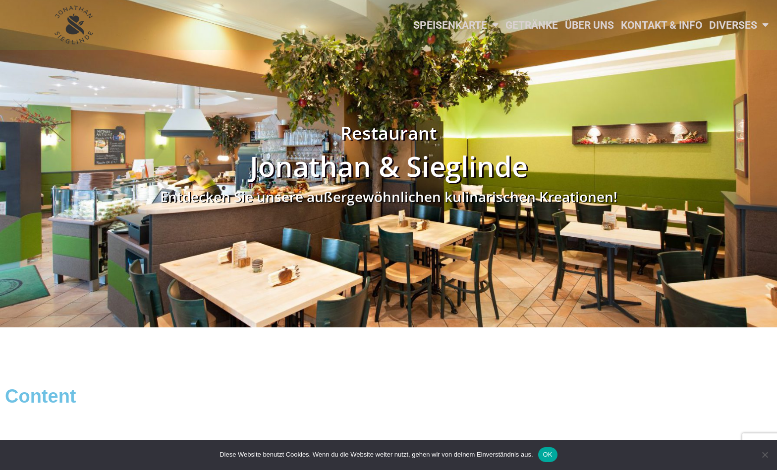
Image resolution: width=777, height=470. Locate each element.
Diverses (739, 25)
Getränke (531, 25)
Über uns (589, 25)
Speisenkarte (456, 25)
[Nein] (765, 455)
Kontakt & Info (661, 25)
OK (548, 454)
